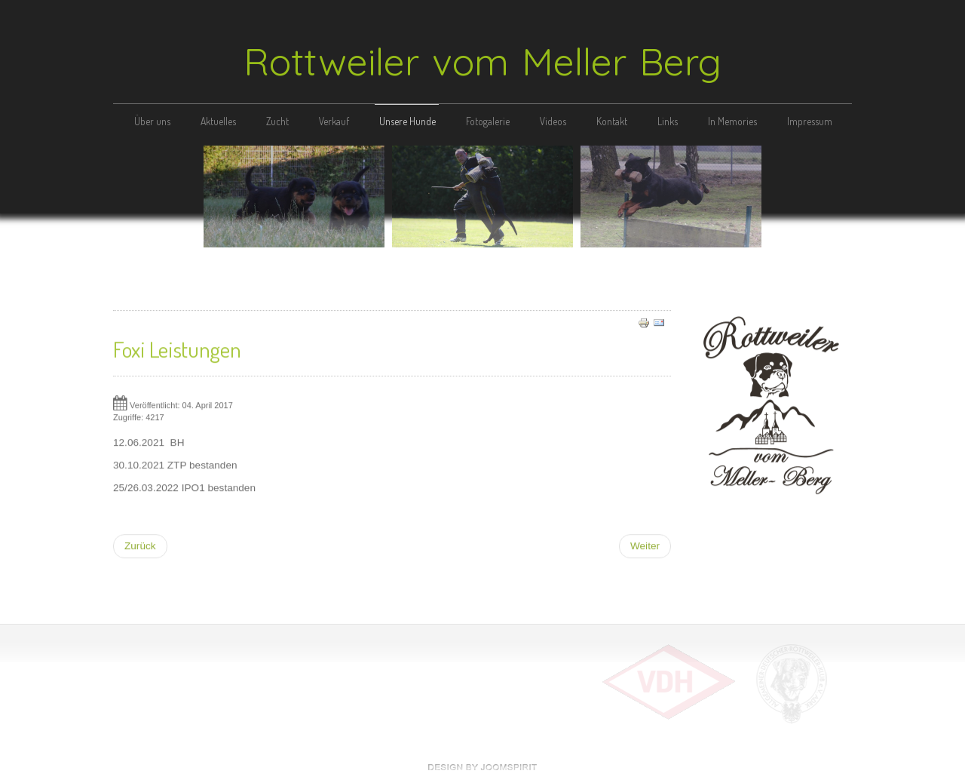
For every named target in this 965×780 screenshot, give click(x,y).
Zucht (277, 121)
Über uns (152, 121)
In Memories (732, 121)
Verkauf (334, 121)
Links (667, 121)
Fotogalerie (488, 121)
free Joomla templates (482, 767)
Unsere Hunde (407, 121)
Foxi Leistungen (177, 347)
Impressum (809, 121)
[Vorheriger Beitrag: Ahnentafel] (140, 545)
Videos (553, 121)
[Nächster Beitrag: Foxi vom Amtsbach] (645, 545)
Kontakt (611, 121)
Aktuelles (218, 121)
